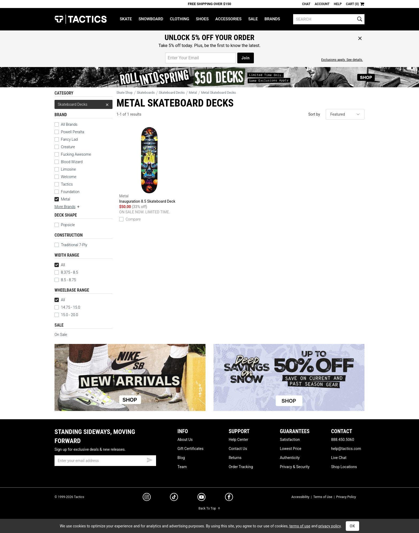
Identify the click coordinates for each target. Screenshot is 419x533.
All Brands (69, 124)
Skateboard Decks (83, 104)
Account (322, 4)
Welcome (68, 177)
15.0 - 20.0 (66, 315)
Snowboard (150, 19)
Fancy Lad (69, 139)
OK (352, 526)
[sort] (345, 114)
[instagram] (147, 498)
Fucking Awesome (76, 154)
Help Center (238, 439)
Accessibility (300, 497)
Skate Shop (125, 93)
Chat (306, 4)
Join (245, 58)
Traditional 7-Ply (74, 245)
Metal (62, 199)
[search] (328, 19)
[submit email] (149, 459)
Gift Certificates (190, 448)
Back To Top (209, 508)
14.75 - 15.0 (67, 307)
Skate (126, 19)
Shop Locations (344, 467)
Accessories (228, 19)
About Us (185, 439)
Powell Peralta (72, 132)
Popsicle (68, 225)
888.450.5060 (342, 439)
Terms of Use (322, 497)
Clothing (179, 19)
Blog (181, 458)
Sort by (314, 114)
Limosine (68, 169)
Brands (272, 19)
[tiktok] (174, 498)
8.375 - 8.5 (66, 272)
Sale (253, 19)
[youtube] (201, 498)
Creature (68, 147)
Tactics (81, 19)
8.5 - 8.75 (65, 280)
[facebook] (229, 498)
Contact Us (238, 448)
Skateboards (146, 93)
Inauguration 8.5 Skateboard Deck (149, 165)
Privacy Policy (346, 497)
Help (338, 4)
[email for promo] (200, 58)
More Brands (67, 207)
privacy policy (329, 526)
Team (182, 467)
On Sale (61, 334)
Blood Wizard (72, 162)
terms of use (299, 526)
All (60, 265)
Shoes (202, 19)
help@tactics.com (346, 448)
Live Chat (339, 458)
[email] (105, 460)
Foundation (70, 192)
